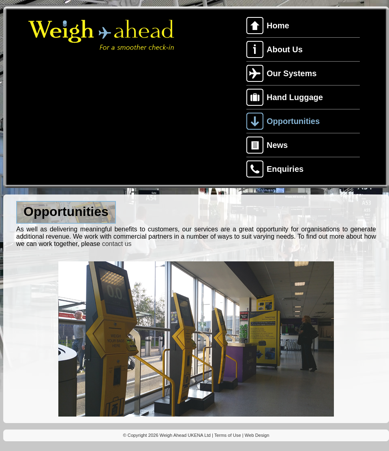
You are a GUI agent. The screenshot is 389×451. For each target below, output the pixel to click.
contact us (117, 243)
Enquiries (285, 169)
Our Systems (291, 73)
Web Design (257, 435)
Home (278, 25)
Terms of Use (227, 435)
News (277, 145)
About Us (285, 49)
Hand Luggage (295, 97)
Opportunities (293, 121)
